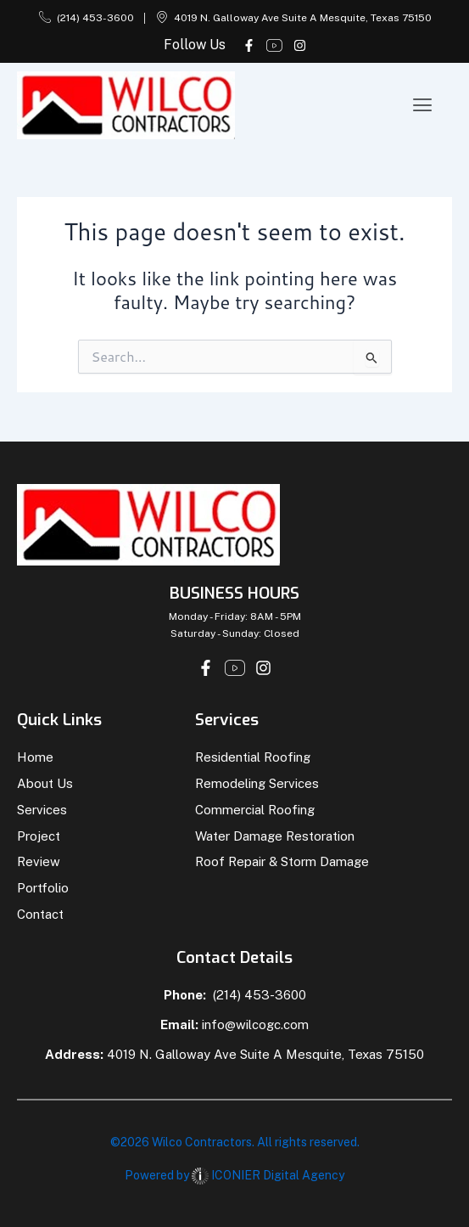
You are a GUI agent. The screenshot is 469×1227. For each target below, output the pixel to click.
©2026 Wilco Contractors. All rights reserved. (235, 1142)
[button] (422, 104)
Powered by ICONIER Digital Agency (234, 1175)
